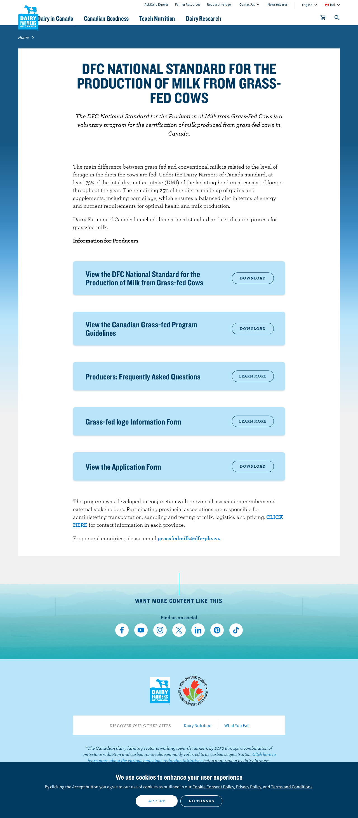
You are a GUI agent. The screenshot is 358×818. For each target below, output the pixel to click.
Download (253, 278)
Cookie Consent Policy (213, 786)
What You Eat (236, 725)
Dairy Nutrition (197, 725)
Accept (156, 801)
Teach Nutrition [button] (181, 18)
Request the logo (219, 4)
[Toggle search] (337, 18)
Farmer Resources (187, 4)
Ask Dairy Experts (156, 4)
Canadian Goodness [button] (126, 18)
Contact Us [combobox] (247, 4)
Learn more (253, 376)
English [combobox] (307, 5)
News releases (278, 4)
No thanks (201, 801)
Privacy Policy (248, 786)
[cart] (323, 18)
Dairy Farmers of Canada (28, 17)
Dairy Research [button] (231, 18)
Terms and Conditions (291, 786)
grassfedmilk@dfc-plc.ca (188, 538)
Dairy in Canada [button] (71, 18)
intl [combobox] (332, 5)
